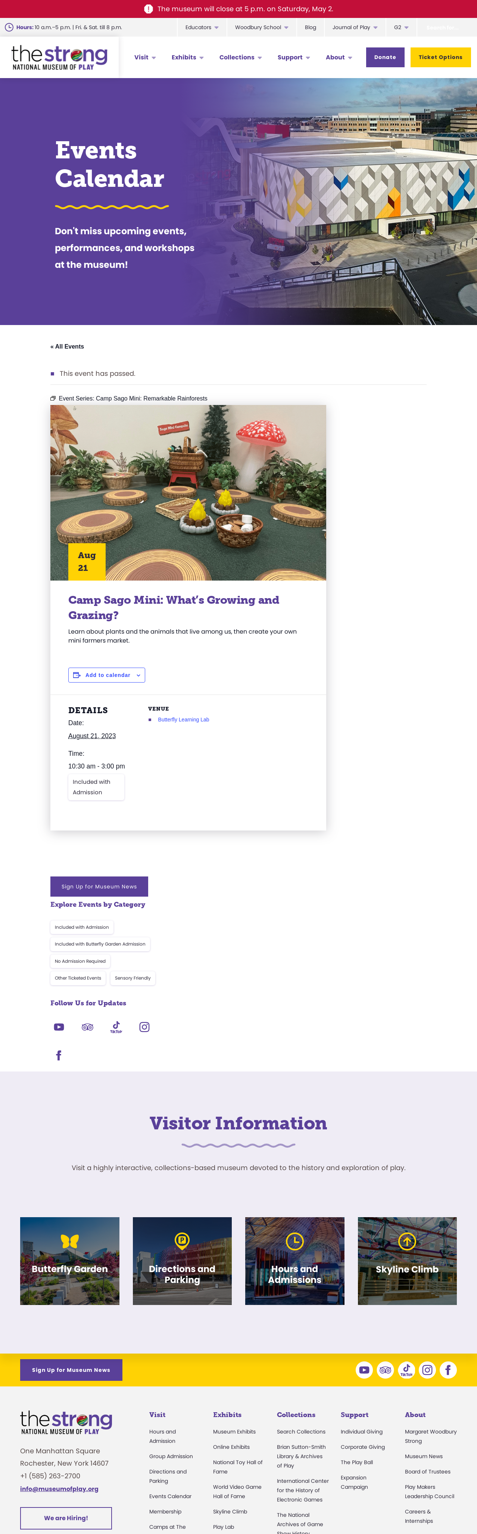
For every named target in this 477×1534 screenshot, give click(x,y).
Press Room (420, 1379)
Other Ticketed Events (340, 508)
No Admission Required (342, 491)
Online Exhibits (231, 1274)
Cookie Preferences (388, 1510)
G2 (397, 27)
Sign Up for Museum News (361, 417)
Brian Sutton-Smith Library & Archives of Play (301, 1284)
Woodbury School (258, 27)
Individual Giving (362, 1259)
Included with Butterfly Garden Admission (362, 474)
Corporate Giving (363, 1274)
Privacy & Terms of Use (311, 1510)
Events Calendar (170, 1324)
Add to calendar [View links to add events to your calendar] (108, 675)
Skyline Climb (230, 1339)
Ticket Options (441, 57)
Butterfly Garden (234, 1370)
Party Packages (169, 1394)
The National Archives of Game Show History (300, 1352)
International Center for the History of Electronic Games (303, 1318)
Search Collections (301, 1259)
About (335, 57)
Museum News (424, 1284)
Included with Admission (91, 799)
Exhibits (184, 57)
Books (412, 1410)
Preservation (293, 1432)
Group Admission (171, 1284)
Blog (310, 27)
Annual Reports (424, 1394)
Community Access (430, 1364)
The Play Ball (357, 1290)
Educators (198, 27)
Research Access (299, 1376)
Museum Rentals (170, 1410)
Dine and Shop (168, 1425)
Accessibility (165, 1379)
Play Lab (223, 1354)
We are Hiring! (66, 1345)
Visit (141, 57)
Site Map (443, 1510)
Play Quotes (420, 1425)
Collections (237, 57)
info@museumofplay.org (59, 1316)
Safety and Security (174, 1440)
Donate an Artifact (300, 1416)
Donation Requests (173, 1456)
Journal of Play (351, 27)
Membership (165, 1339)
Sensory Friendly (394, 508)
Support (290, 57)
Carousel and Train (237, 1385)
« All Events (67, 346)
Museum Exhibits (234, 1259)
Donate (385, 57)
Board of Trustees (427, 1299)
